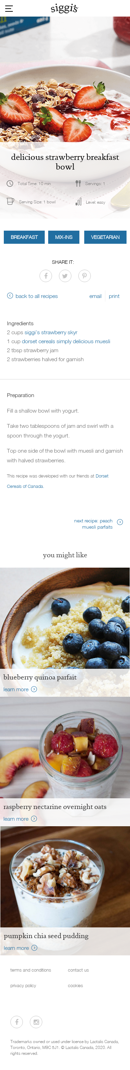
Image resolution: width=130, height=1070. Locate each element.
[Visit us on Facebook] (16, 1022)
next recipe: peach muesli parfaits (93, 524)
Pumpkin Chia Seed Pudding (46, 936)
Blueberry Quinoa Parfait (40, 677)
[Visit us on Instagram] (36, 1022)
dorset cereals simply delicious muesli (66, 341)
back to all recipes (37, 295)
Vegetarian (105, 237)
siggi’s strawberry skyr (51, 332)
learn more (15, 689)
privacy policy (23, 985)
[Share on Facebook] (46, 276)
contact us (78, 970)
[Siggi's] (65, 8)
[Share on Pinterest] (84, 276)
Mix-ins (63, 237)
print (114, 295)
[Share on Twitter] (65, 276)
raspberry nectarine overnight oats (54, 806)
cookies (75, 985)
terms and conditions (30, 970)
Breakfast (24, 237)
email (95, 295)
